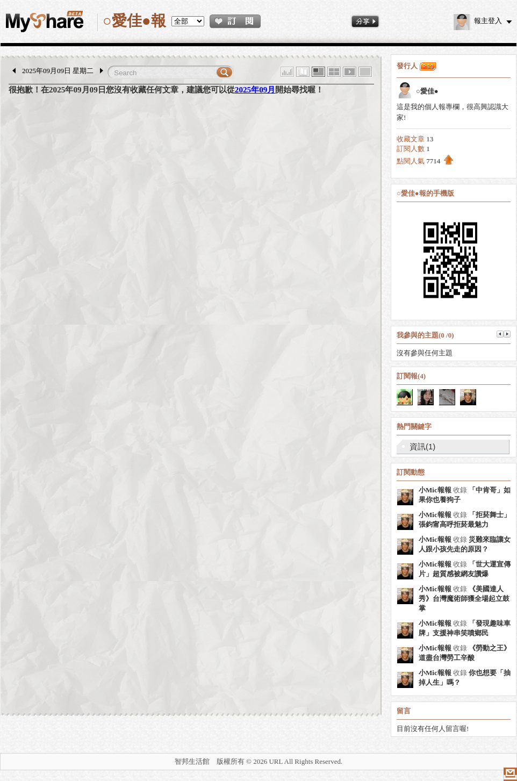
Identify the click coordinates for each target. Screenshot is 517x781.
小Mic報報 (435, 490)
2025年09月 (255, 89)
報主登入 (478, 21)
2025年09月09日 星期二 (58, 71)
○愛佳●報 (134, 20)
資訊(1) (422, 446)
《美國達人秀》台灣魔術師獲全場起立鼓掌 (464, 598)
